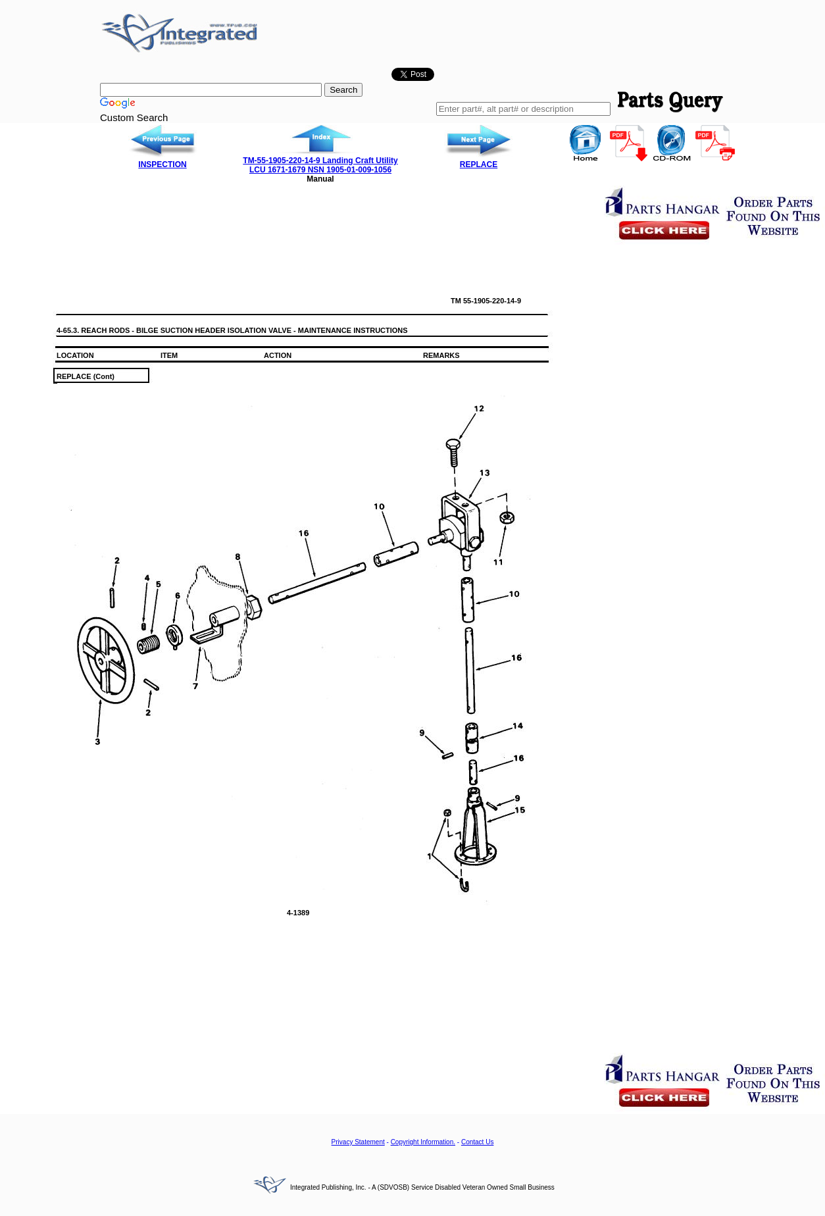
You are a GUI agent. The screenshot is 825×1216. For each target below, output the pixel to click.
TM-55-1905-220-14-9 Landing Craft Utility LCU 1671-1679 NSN (320, 165)
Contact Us (477, 1142)
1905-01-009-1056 (358, 169)
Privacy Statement (358, 1142)
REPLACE (478, 164)
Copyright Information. (423, 1142)
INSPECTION (162, 164)
